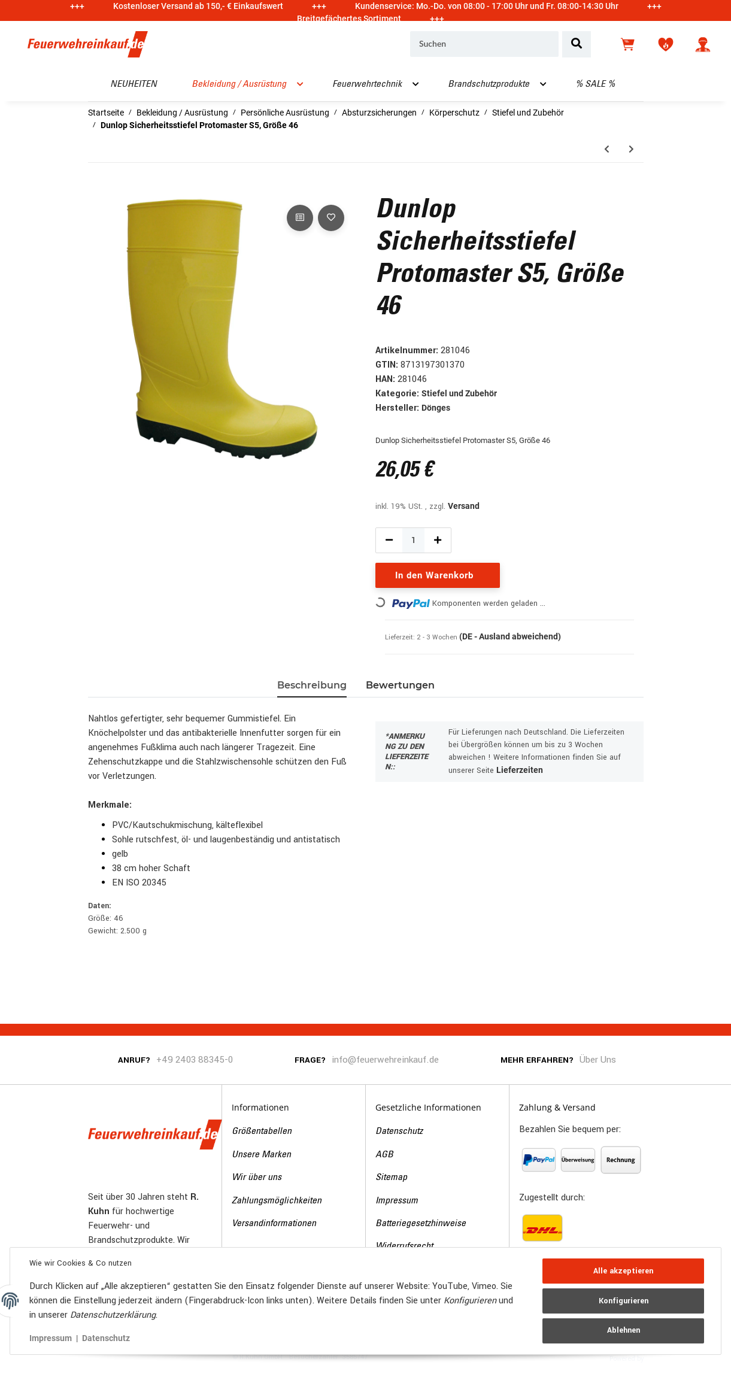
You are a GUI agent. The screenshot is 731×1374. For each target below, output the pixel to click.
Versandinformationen (274, 1224)
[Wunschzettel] (665, 44)
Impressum (396, 1201)
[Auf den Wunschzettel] (331, 218)
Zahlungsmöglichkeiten (276, 1201)
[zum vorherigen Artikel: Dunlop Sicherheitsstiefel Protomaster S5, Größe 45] (606, 149)
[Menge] (414, 540)
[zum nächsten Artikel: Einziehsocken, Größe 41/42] (631, 149)
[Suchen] (484, 44)
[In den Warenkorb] (97, 188)
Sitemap (391, 1177)
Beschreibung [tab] (312, 685)
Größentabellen (262, 1131)
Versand (464, 506)
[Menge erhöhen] (437, 540)
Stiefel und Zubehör (459, 393)
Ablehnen (623, 1330)
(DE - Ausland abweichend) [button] (510, 636)
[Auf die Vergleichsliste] (300, 218)
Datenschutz (399, 1131)
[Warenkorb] (628, 44)
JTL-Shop (664, 1358)
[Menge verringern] (389, 540)
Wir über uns (256, 1177)
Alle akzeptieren (623, 1271)
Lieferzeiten (519, 770)
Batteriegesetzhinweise (420, 1224)
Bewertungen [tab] (400, 685)
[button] (702, 44)
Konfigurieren (623, 1301)
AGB (384, 1155)
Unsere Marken (261, 1155)
